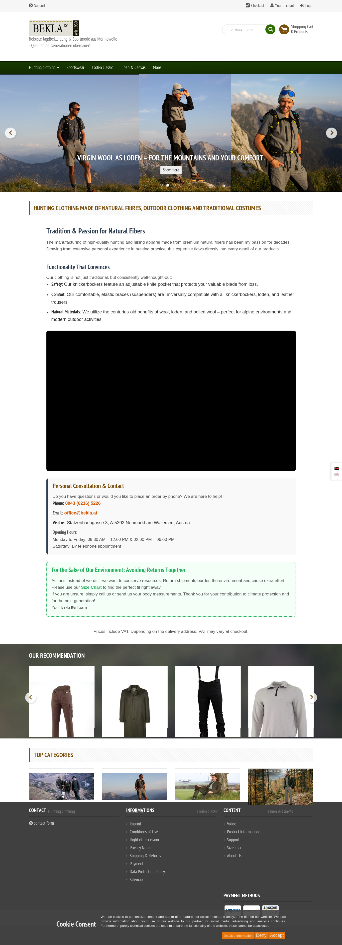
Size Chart (92, 587)
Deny (261, 935)
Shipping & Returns (145, 856)
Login (309, 5)
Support (37, 5)
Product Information (243, 832)
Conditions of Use (144, 832)
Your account (284, 5)
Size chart (235, 848)
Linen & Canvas (132, 67)
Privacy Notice (141, 848)
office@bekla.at (81, 512)
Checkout (257, 5)
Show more (171, 170)
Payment (136, 864)
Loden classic (102, 67)
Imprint (135, 824)
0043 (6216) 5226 (83, 503)
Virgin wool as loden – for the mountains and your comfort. (171, 158)
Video (231, 824)
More (157, 67)
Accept (277, 935)
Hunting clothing (44, 67)
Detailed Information (238, 936)
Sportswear (75, 67)
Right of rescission (144, 840)
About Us (234, 856)
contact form (41, 823)
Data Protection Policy (147, 871)
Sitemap (136, 879)
